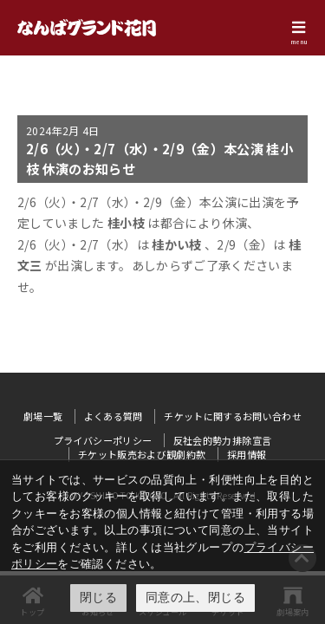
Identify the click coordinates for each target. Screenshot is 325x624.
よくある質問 (113, 416)
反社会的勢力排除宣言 (222, 440)
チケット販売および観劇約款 (142, 454)
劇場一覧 (42, 416)
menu (299, 41)
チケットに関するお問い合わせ (233, 416)
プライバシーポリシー (103, 440)
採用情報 (246, 454)
